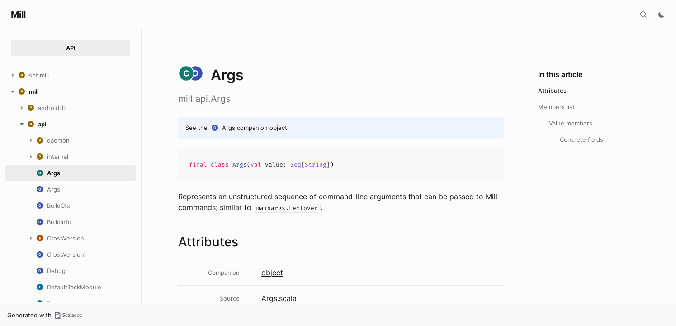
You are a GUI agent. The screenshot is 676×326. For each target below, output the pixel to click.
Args (228, 127)
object (272, 272)
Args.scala (279, 298)
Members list (556, 106)
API (71, 48)
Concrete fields (581, 139)
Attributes (552, 90)
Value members (570, 123)
